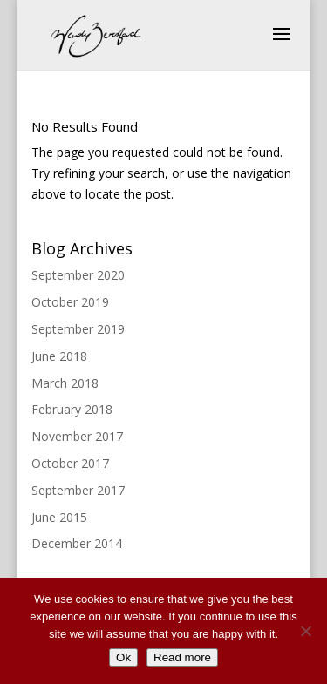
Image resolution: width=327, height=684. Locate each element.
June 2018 (59, 356)
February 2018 (71, 409)
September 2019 (78, 329)
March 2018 (65, 383)
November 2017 (77, 436)
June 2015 (59, 517)
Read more (182, 657)
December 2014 (76, 543)
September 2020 (78, 275)
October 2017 (70, 463)
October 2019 (70, 302)
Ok (123, 657)
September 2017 (78, 490)
